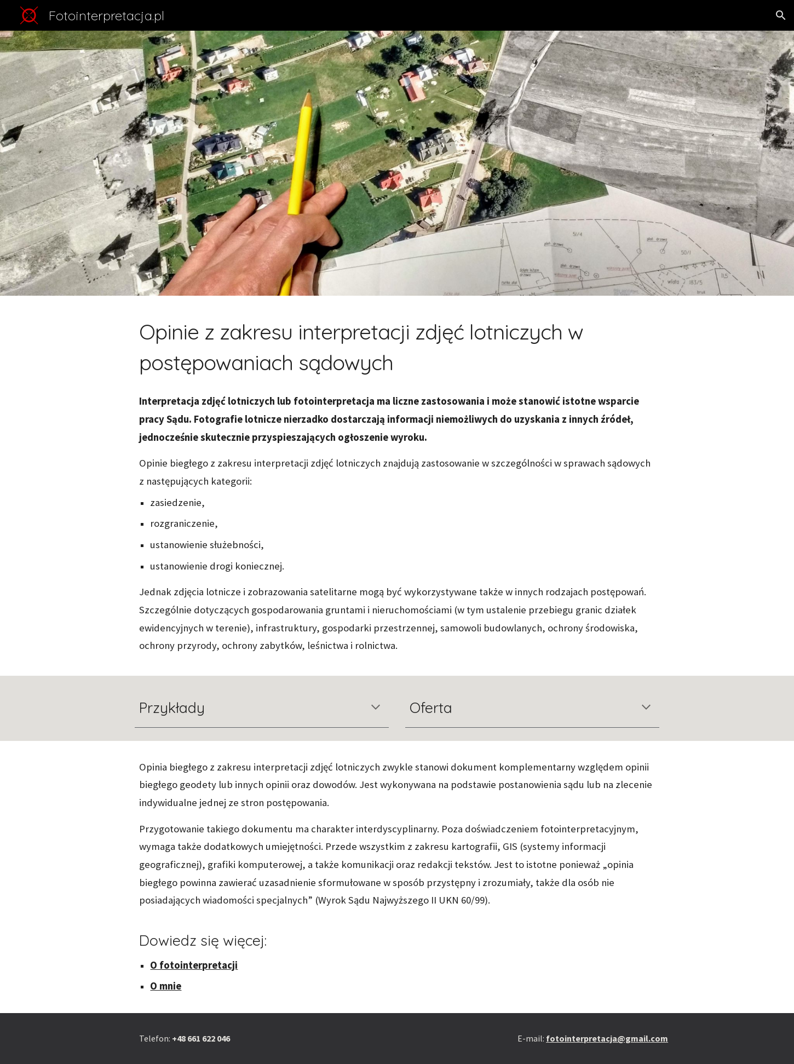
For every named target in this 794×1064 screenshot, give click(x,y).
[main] (397, 347)
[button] (781, 15)
